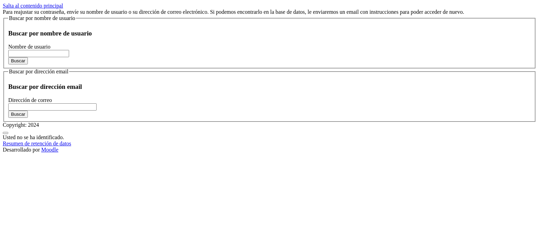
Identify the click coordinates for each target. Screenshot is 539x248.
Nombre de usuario (29, 47)
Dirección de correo (30, 100)
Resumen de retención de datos (37, 143)
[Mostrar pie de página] (5, 133)
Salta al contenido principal (33, 6)
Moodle (49, 150)
